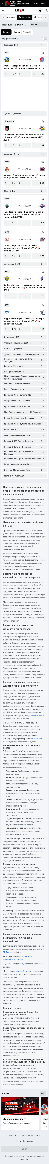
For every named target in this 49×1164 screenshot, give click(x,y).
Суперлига (9, 121)
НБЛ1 (7, 272)
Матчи (18, 1141)
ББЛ (6, 52)
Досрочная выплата (14, 1119)
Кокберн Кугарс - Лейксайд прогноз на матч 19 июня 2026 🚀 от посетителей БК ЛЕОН (24, 287)
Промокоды (28, 1141)
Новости (12, 1135)
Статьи (38, 1135)
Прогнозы (22, 1135)
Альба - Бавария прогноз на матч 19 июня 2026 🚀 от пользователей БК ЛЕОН (24, 67)
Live (21, 964)
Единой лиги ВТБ (34, 715)
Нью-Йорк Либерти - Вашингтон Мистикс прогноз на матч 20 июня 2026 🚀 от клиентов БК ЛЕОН (24, 214)
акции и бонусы (22, 971)
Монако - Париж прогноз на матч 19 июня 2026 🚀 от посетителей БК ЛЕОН (24, 176)
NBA (8, 712)
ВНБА (7, 198)
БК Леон (7, 952)
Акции (30, 1135)
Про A (7, 162)
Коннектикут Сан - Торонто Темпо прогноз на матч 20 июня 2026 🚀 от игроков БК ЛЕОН (22, 248)
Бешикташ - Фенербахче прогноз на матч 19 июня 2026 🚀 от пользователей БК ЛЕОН (24, 137)
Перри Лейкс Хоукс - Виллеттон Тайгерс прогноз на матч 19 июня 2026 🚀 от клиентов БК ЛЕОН (24, 321)
